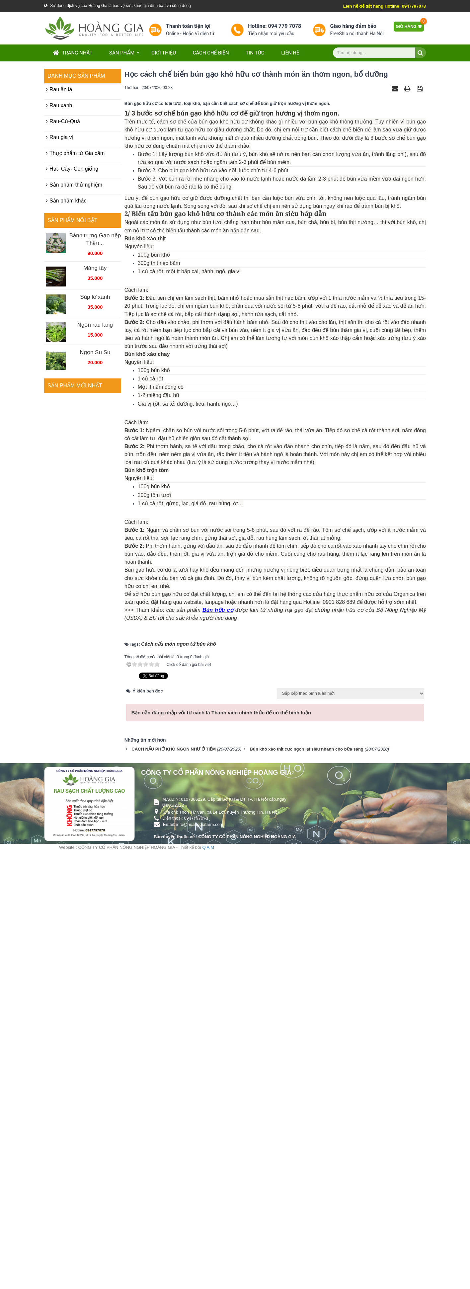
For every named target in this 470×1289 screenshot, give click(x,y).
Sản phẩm (121, 53)
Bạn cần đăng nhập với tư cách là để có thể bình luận (221, 1153)
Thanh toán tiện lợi (188, 26)
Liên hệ (290, 53)
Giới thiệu (163, 53)
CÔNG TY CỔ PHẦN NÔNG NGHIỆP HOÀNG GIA (216, 1212)
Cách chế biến (211, 53)
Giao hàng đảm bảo (353, 26)
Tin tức (255, 53)
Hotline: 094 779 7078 (274, 26)
